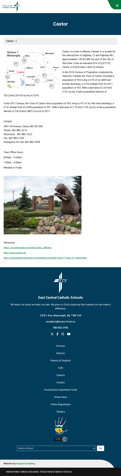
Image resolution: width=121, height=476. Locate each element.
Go (100, 448)
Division (60, 346)
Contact (61, 382)
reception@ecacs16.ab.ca (60, 321)
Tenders (60, 411)
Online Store (60, 397)
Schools (60, 353)
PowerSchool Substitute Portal (60, 389)
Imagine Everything (25, 463)
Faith (60, 367)
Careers (60, 375)
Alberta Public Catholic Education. (23, 472)
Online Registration (60, 404)
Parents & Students (60, 360)
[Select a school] (56, 448)
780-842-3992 (60, 327)
